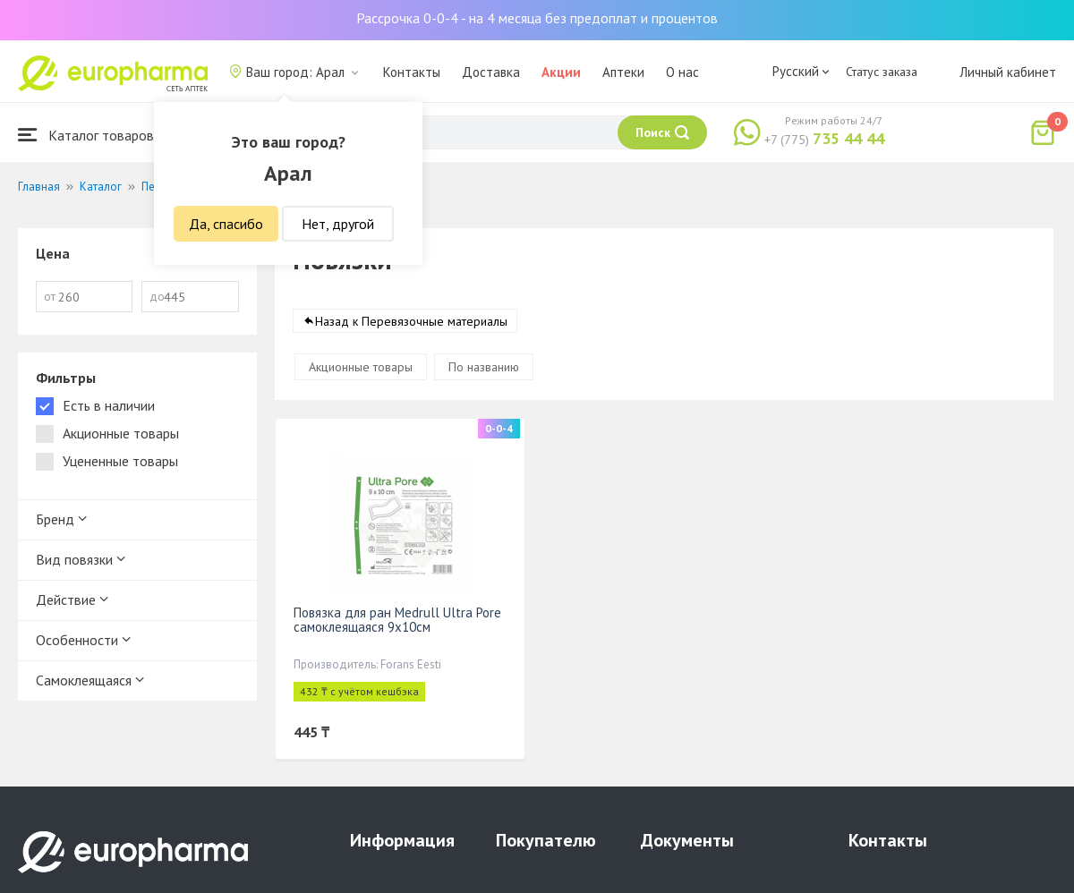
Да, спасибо (226, 224)
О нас (682, 72)
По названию (483, 367)
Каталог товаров (86, 134)
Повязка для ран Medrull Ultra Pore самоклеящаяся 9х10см (397, 619)
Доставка (491, 72)
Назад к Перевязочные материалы (411, 321)
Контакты (411, 72)
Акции (561, 72)
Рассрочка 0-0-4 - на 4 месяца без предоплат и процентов (537, 18)
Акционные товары (361, 367)
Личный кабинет (1007, 72)
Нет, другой (338, 224)
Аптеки (623, 72)
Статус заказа (881, 72)
